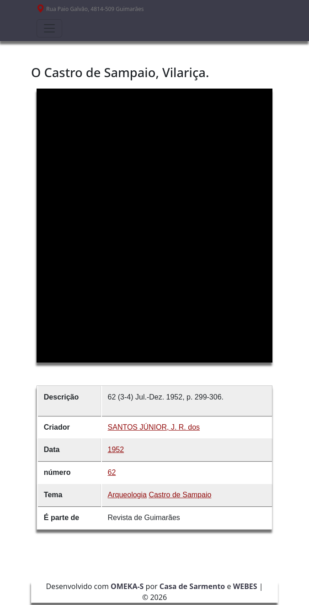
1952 (116, 449)
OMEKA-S (127, 586)
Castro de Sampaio (180, 495)
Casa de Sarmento (192, 586)
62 (112, 472)
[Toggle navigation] (49, 28)
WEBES (245, 586)
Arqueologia (127, 495)
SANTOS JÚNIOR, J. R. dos (154, 427)
